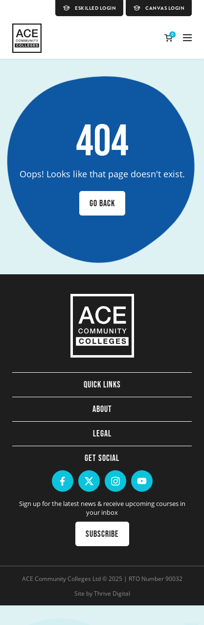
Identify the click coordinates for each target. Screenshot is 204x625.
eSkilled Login (89, 8)
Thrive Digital (112, 593)
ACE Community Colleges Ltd (61, 578)
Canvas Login (158, 8)
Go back (102, 203)
